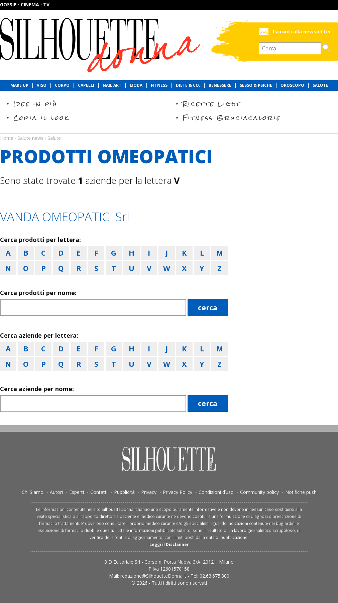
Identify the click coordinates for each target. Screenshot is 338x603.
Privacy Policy (177, 492)
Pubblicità (124, 492)
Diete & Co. (188, 85)
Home (6, 138)
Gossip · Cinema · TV (24, 4)
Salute (320, 85)
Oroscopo (292, 85)
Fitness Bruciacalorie (232, 117)
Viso (41, 85)
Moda (136, 85)
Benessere (220, 85)
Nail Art (112, 85)
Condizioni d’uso (216, 492)
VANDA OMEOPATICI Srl (64, 217)
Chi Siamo (32, 492)
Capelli (86, 85)
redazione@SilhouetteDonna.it (153, 576)
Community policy (259, 492)
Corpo (62, 85)
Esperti (76, 492)
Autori (56, 492)
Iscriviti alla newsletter (302, 31)
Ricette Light (212, 103)
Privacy (148, 492)
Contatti (99, 492)
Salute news (169, 131)
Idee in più (35, 103)
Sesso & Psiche (256, 85)
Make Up (19, 85)
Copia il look (41, 117)
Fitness (159, 85)
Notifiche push (301, 492)
